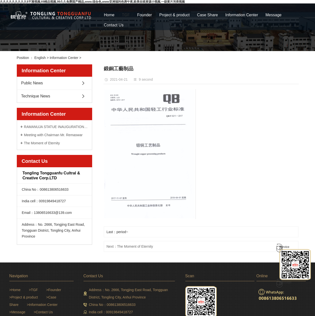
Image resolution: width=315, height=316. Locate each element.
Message (274, 15)
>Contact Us (43, 312)
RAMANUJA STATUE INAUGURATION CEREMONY (56, 127)
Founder (144, 15)
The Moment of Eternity (42, 143)
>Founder (53, 290)
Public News (32, 83)
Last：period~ (117, 232)
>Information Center (42, 305)
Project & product (174, 15)
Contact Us (114, 25)
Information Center (241, 15)
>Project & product (23, 297)
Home (109, 15)
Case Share (207, 15)
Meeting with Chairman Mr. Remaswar (53, 135)
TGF (126, 15)
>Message (17, 312)
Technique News (35, 96)
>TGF (33, 290)
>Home (15, 290)
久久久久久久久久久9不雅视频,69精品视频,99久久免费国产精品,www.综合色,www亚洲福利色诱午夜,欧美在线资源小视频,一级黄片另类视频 (92, 1)
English (40, 58)
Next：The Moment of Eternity (129, 246)
